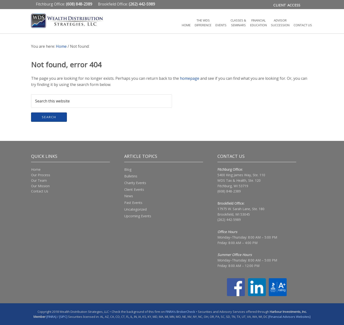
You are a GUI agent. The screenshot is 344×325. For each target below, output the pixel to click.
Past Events (133, 202)
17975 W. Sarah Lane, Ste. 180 (240, 208)
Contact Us (39, 191)
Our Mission (40, 185)
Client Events (134, 189)
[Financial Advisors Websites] (289, 316)
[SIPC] (63, 316)
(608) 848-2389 (229, 191)
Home (36, 169)
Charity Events (135, 182)
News (128, 195)
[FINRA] (51, 316)
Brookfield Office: (126, 4)
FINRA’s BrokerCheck (180, 311)
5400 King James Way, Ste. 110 (241, 174)
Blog (127, 169)
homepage (189, 78)
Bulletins (130, 176)
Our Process (40, 174)
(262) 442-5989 (229, 219)
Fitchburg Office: (64, 4)
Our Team (39, 180)
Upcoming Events (137, 215)
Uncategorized (135, 209)
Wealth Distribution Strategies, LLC (74, 20)
